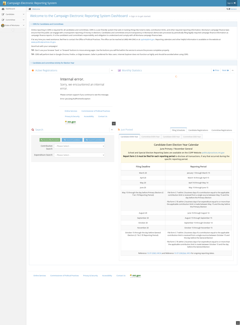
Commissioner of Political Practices (96, 111)
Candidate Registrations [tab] (198, 130)
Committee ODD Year (192, 136)
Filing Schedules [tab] (178, 130)
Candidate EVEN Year (129, 136)
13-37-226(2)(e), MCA (182, 253)
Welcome (36, 9)
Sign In (231, 3)
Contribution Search (47, 147)
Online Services (71, 111)
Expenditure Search (43, 155)
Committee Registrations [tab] (222, 130)
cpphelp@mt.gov (148, 39)
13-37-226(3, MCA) (154, 253)
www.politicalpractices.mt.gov (43, 42)
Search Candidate (72, 140)
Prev (216, 70)
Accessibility (89, 116)
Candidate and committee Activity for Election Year (52, 63)
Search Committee (94, 140)
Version (233, 9)
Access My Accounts (50, 140)
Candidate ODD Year (171, 136)
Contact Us (102, 116)
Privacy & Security (72, 116)
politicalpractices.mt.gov (213, 152)
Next (225, 70)
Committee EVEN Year (150, 136)
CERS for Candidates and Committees (47, 24)
